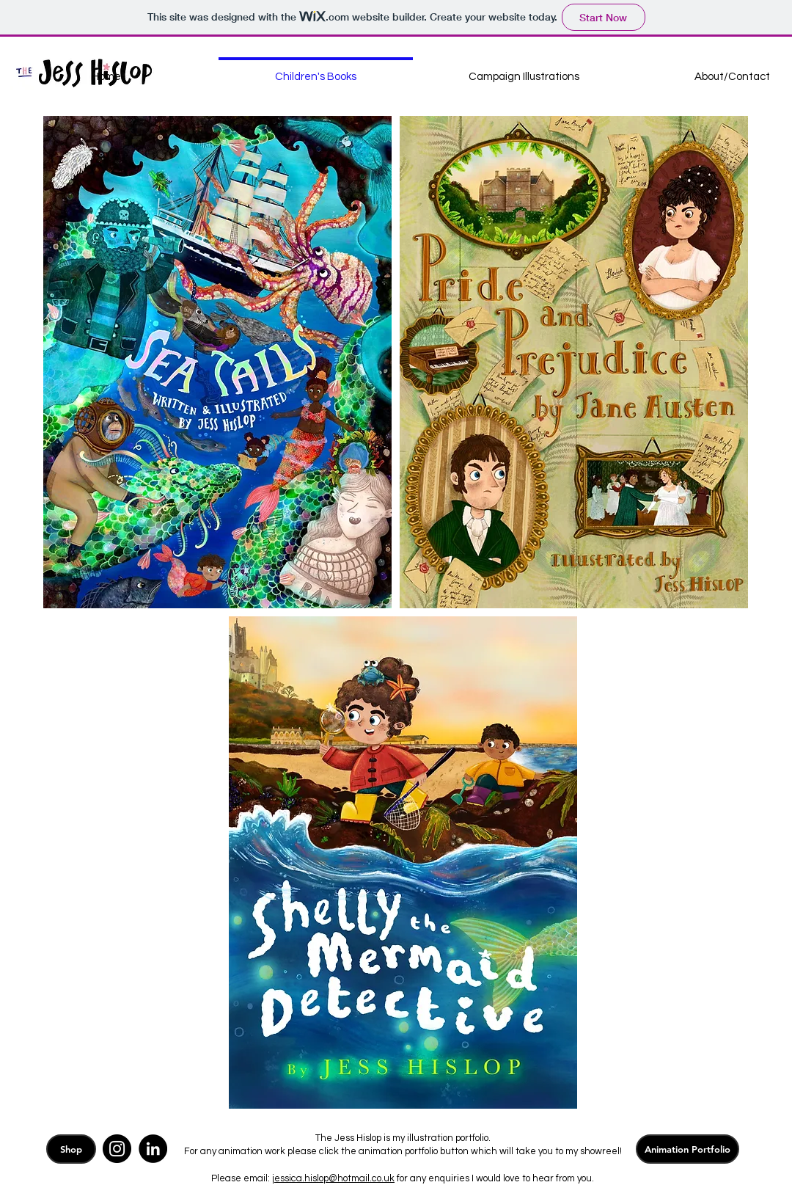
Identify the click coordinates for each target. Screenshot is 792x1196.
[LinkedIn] (153, 1148)
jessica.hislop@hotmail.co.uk (333, 1178)
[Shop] (71, 1149)
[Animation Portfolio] (687, 1149)
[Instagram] (117, 1148)
